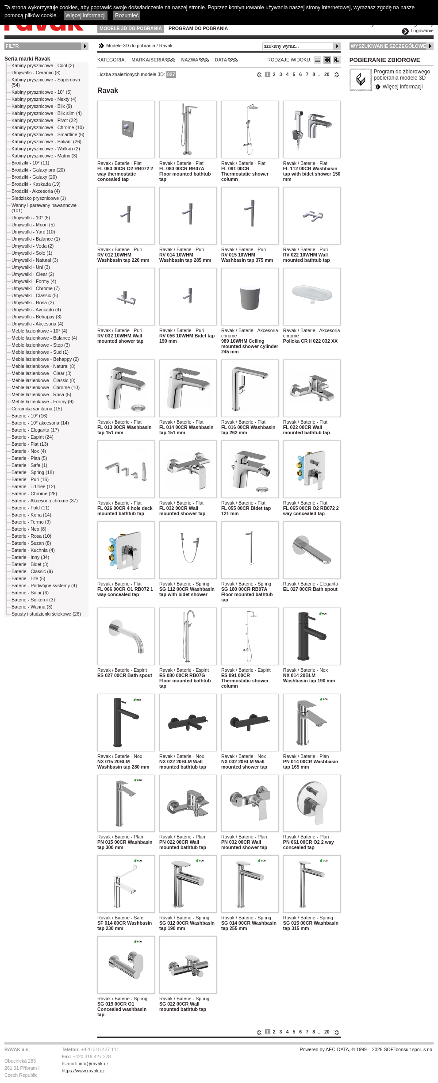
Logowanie (422, 30)
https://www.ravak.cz (82, 1070)
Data (221, 59)
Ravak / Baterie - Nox (305, 670)
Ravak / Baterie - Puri (119, 249)
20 (327, 74)
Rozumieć (126, 15)
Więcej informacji (403, 87)
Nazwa (189, 59)
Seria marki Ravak (27, 59)
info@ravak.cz (94, 1063)
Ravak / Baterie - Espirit (122, 670)
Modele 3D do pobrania (131, 28)
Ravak (166, 45)
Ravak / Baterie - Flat (119, 163)
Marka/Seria (148, 59)
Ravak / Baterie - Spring (184, 583)
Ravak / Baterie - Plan (306, 756)
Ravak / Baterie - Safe (120, 917)
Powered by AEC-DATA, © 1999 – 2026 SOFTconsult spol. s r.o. (367, 1049)
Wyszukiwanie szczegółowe (388, 46)
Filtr (12, 46)
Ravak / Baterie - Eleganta (310, 583)
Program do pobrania (198, 28)
